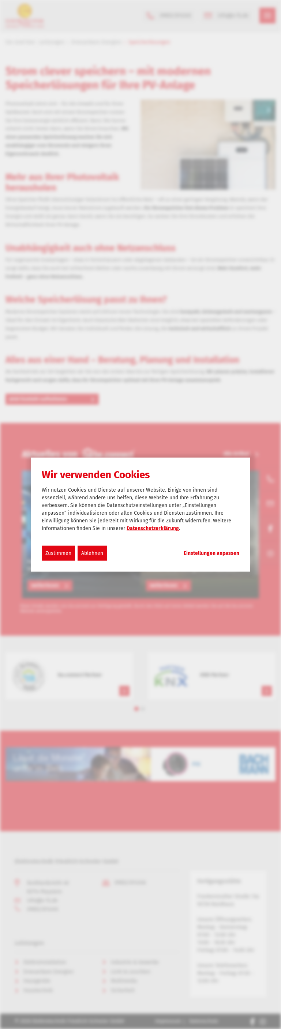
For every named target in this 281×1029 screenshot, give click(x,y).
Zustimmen (58, 553)
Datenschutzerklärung (153, 528)
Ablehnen (92, 553)
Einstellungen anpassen (211, 553)
